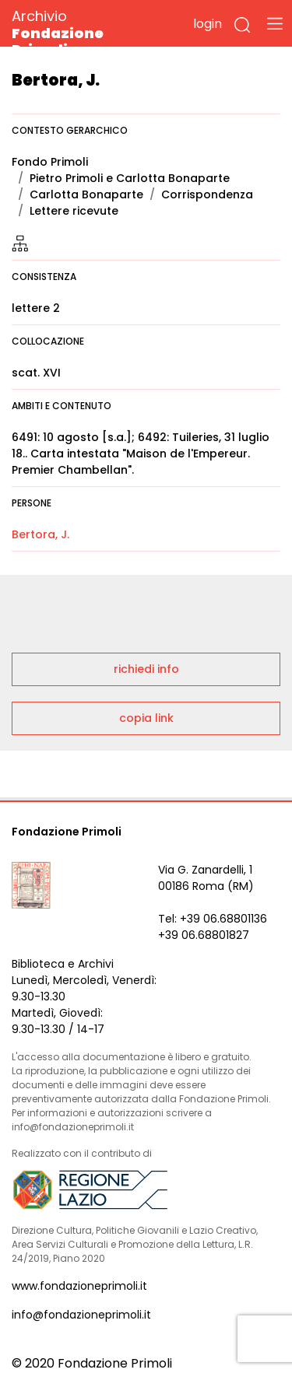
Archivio (85, 32)
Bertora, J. (40, 534)
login (207, 24)
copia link (146, 718)
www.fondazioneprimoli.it (79, 1286)
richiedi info (146, 669)
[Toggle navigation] (275, 23)
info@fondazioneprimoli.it (81, 1314)
